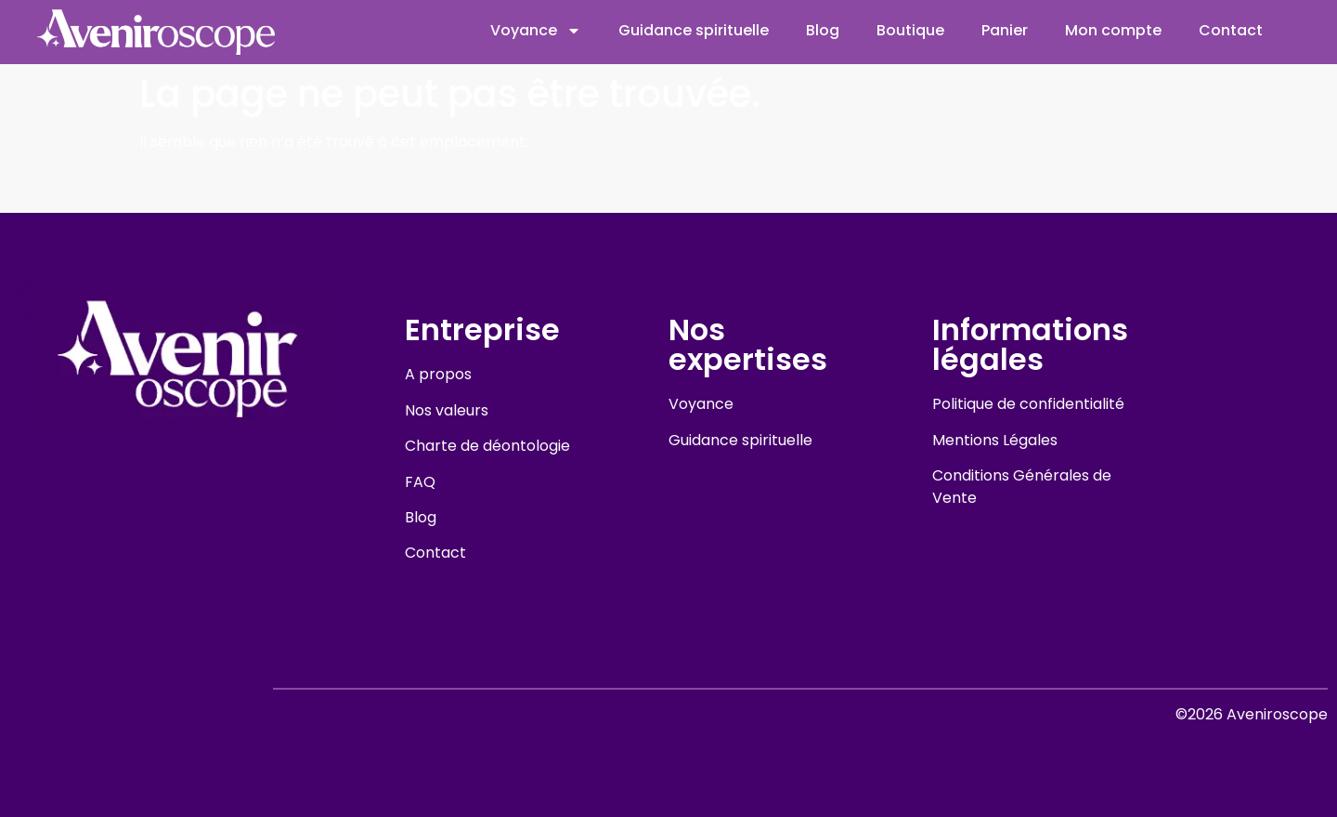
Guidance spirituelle (693, 30)
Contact (1231, 30)
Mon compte (1113, 30)
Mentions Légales (995, 440)
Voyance (535, 30)
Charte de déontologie (487, 445)
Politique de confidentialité (1028, 404)
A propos (438, 374)
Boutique (910, 30)
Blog (822, 30)
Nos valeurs (446, 410)
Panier (1004, 30)
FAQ (420, 482)
